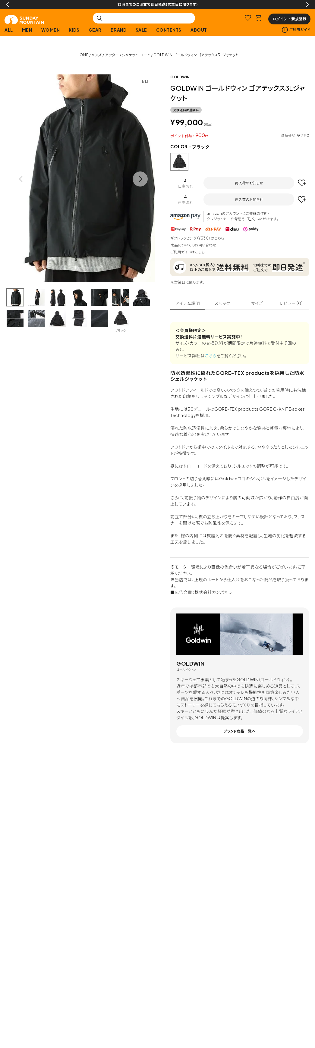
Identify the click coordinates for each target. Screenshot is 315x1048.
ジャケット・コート (136, 55)
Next (307, 4)
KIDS (74, 30)
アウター (112, 55)
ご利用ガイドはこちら (187, 252)
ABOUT (199, 30)
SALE (141, 30)
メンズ (97, 55)
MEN (27, 30)
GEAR (95, 30)
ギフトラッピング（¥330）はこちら (197, 238)
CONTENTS (168, 30)
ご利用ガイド (296, 30)
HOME (82, 55)
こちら (210, 355)
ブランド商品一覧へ (240, 731)
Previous (8, 4)
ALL (9, 30)
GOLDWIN (180, 77)
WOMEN (50, 30)
